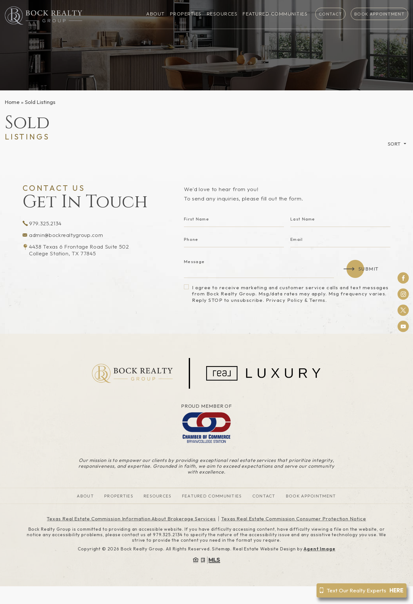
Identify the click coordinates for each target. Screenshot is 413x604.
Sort (394, 144)
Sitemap (221, 549)
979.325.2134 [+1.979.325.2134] (42, 223)
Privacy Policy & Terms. (296, 300)
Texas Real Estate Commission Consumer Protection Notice (293, 519)
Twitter (403, 310)
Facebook (403, 278)
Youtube (403, 326)
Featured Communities (275, 14)
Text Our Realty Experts (361, 590)
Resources (222, 14)
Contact (330, 13)
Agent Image (319, 549)
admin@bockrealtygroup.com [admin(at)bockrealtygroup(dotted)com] (64, 235)
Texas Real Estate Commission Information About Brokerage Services (131, 519)
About (155, 14)
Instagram (403, 294)
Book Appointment (379, 13)
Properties (186, 14)
